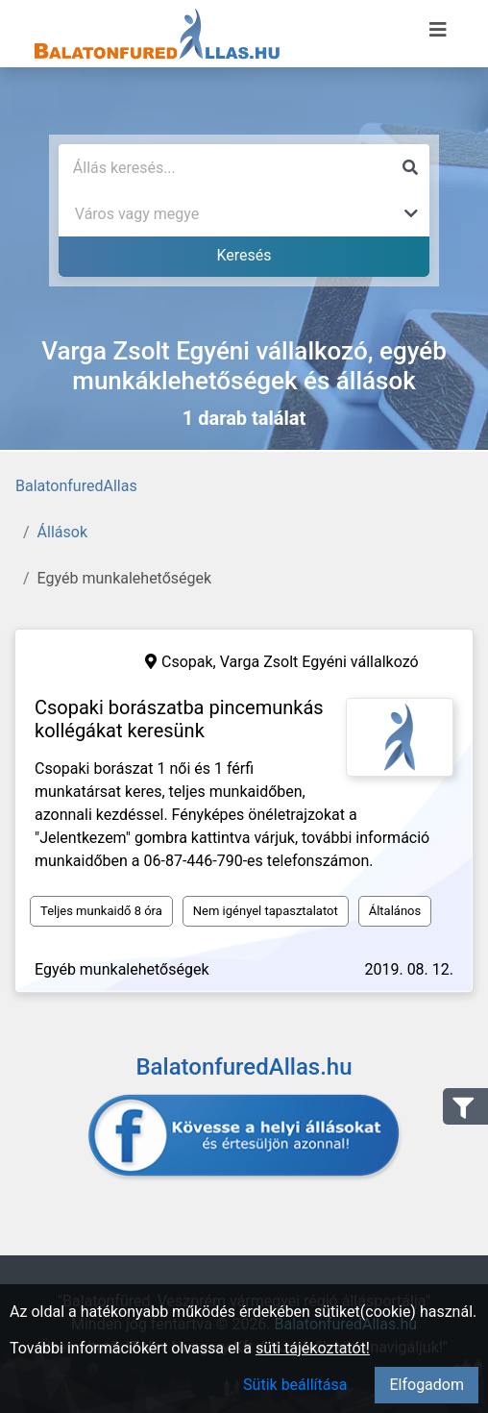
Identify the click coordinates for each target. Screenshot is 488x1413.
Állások (62, 532)
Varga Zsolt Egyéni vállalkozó (319, 662)
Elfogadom (426, 1385)
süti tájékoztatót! (313, 1348)
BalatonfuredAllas (76, 486)
